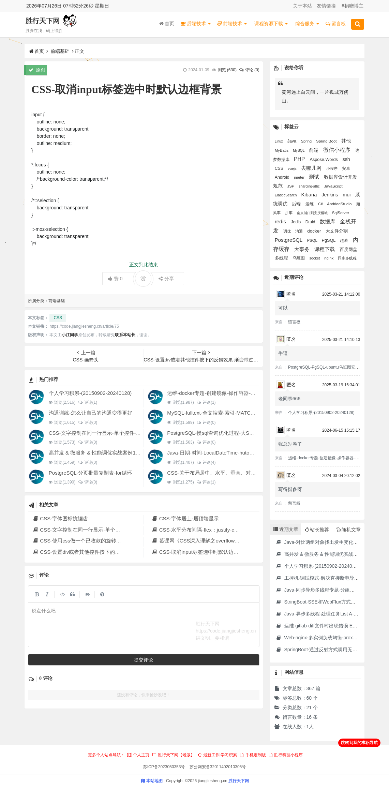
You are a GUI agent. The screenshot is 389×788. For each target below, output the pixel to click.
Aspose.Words (324, 159)
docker (314, 231)
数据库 (328, 221)
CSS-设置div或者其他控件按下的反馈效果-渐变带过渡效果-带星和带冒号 (118, 552)
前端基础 (60, 51)
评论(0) (87, 422)
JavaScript (333, 186)
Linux (279, 141)
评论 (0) (249, 70)
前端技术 (232, 23)
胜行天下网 (43, 21)
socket (315, 258)
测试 (314, 177)
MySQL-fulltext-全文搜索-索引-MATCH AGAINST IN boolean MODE (243, 413)
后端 (297, 204)
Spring (307, 141)
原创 (37, 70)
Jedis (296, 222)
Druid (310, 222)
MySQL (299, 150)
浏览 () (227, 70)
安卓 (346, 168)
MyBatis (282, 150)
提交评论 (143, 660)
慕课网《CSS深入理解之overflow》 (195, 541)
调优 (287, 231)
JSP (291, 186)
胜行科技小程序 (285, 755)
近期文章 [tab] (285, 529)
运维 (310, 204)
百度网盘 (348, 249)
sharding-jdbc (309, 186)
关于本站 (302, 6)
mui (347, 194)
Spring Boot (327, 141)
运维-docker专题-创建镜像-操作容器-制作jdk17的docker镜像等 (238, 393)
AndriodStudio (340, 204)
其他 (346, 141)
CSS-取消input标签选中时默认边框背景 (200, 552)
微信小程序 (337, 150)
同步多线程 (347, 258)
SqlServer (340, 213)
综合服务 (307, 23)
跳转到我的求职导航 (359, 742)
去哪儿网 (312, 168)
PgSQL (328, 240)
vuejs (293, 168)
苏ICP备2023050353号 (164, 766)
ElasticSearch (286, 195)
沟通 (299, 231)
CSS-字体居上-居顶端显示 (185, 518)
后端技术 (196, 23)
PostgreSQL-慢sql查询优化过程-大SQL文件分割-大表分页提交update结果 (251, 433)
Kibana (309, 194)
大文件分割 (337, 231)
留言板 (336, 23)
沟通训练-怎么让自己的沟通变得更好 (90, 413)
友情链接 (326, 6)
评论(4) (206, 462)
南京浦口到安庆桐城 (313, 213)
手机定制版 (252, 755)
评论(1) (87, 402)
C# (321, 204)
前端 (314, 150)
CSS (58, 317)
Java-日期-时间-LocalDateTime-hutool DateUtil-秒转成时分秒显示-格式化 (249, 453)
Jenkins (331, 194)
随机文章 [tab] (348, 529)
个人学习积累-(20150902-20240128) (90, 393)
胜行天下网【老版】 (173, 755)
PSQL (312, 240)
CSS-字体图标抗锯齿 (60, 518)
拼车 (289, 213)
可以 (283, 308)
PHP (300, 159)
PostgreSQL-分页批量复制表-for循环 (90, 473)
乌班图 (299, 258)
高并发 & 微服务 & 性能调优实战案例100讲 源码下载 (108, 453)
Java (292, 141)
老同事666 (289, 398)
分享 (166, 278)
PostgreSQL (289, 240)
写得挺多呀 (290, 489)
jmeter (299, 177)
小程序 (332, 168)
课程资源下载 (271, 23)
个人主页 (138, 755)
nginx (329, 258)
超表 (344, 240)
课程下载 (325, 249)
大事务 (302, 249)
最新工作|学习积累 (217, 755)
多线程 (282, 258)
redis (281, 221)
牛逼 (283, 353)
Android (283, 177)
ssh (346, 159)
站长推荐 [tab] (317, 529)
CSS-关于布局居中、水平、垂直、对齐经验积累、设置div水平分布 (243, 473)
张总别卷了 (290, 444)
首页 (166, 23)
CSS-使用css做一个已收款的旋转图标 (79, 541)
